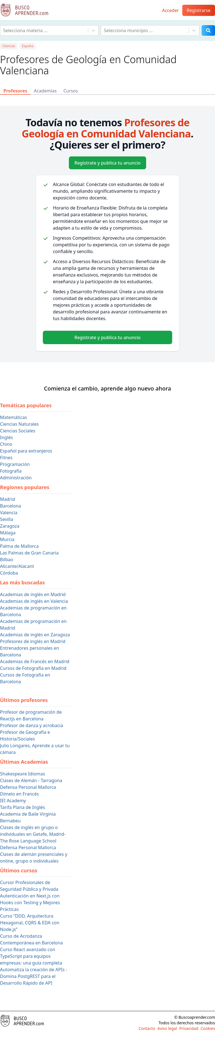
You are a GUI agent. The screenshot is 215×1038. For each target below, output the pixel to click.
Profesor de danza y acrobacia (31, 725)
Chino (6, 444)
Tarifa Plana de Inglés (22, 807)
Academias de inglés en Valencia (34, 601)
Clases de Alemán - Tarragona (31, 780)
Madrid (7, 499)
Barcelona (10, 506)
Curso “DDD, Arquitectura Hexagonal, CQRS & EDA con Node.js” (29, 922)
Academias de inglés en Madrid (33, 594)
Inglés (6, 437)
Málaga (7, 533)
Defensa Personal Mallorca (28, 787)
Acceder (170, 10)
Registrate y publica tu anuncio (107, 163)
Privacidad (188, 1028)
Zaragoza (9, 526)
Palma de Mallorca (19, 546)
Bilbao (6, 559)
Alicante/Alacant (17, 566)
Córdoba (9, 573)
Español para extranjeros (26, 451)
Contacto (147, 1028)
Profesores (15, 91)
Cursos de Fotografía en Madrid (33, 668)
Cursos (70, 91)
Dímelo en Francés (19, 794)
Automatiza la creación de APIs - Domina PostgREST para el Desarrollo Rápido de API (33, 976)
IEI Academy (13, 800)
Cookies (208, 1028)
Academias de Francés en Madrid (34, 661)
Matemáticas (13, 417)
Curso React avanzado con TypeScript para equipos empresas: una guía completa (31, 956)
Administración (16, 478)
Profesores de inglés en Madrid (33, 641)
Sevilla (6, 519)
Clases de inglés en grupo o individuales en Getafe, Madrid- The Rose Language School (33, 834)
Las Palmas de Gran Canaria (29, 553)
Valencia (8, 513)
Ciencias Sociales (17, 431)
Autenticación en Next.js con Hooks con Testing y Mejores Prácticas (30, 902)
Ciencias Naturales (19, 424)
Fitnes (6, 457)
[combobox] (3, 30)
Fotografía (11, 471)
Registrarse (199, 10)
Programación (15, 464)
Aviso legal (167, 1028)
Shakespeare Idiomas (22, 774)
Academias (45, 91)
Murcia (7, 539)
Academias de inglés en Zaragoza (35, 635)
